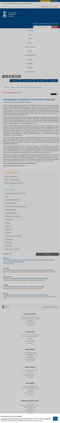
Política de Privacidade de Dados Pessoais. (33, 419)
